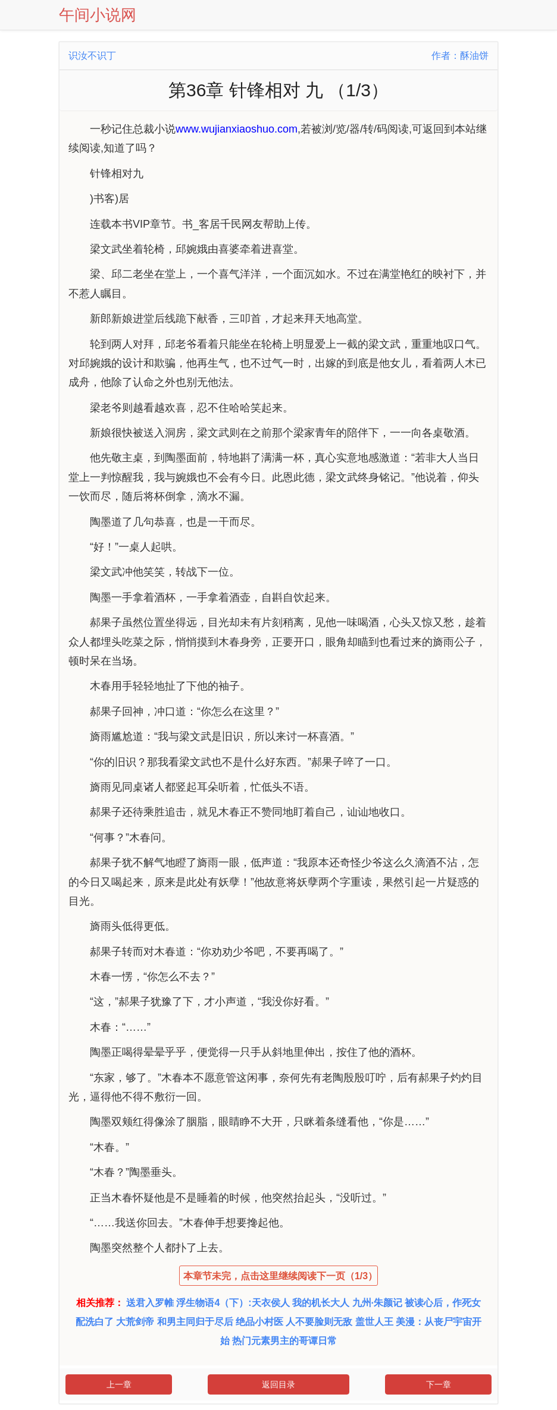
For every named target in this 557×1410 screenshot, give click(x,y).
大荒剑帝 (135, 1322)
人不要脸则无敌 (319, 1322)
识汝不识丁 (92, 56)
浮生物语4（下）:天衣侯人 (232, 1303)
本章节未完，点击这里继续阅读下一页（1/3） (280, 1276)
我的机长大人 (320, 1303)
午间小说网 (97, 15)
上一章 (119, 1384)
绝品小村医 (259, 1322)
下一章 (438, 1384)
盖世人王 (374, 1322)
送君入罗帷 (150, 1303)
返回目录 (278, 1384)
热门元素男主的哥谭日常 (284, 1341)
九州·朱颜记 (377, 1303)
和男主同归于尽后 (195, 1322)
